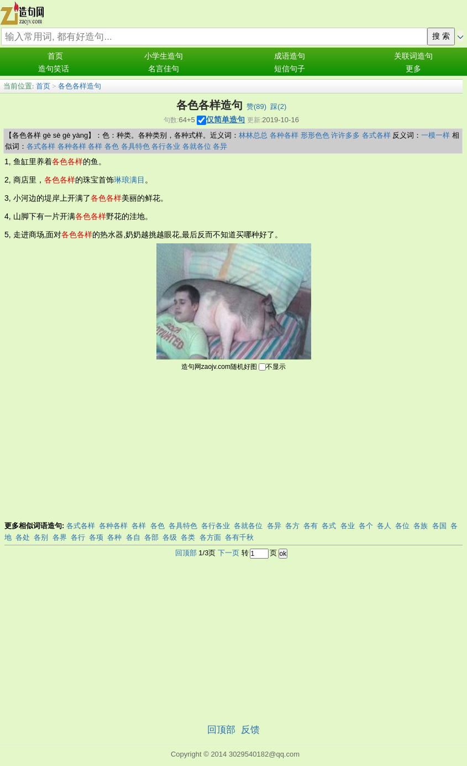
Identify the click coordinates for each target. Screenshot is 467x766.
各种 (114, 537)
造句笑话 (53, 69)
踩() (278, 106)
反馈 (250, 730)
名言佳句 (163, 69)
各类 (188, 537)
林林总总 (253, 135)
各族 (420, 526)
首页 (55, 56)
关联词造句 (413, 56)
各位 (402, 526)
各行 (78, 537)
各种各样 (284, 135)
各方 (292, 526)
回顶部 (186, 553)
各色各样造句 (79, 86)
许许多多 (345, 135)
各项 (96, 537)
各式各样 (376, 135)
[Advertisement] (234, 447)
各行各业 (165, 146)
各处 (22, 537)
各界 (60, 537)
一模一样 (435, 135)
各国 (439, 526)
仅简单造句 (225, 119)
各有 (310, 526)
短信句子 (289, 69)
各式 (329, 526)
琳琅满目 (129, 179)
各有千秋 (239, 537)
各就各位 (196, 146)
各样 (95, 146)
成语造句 (289, 56)
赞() (256, 106)
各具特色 (135, 146)
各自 (133, 537)
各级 (169, 537)
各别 (41, 537)
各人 (384, 526)
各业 (347, 526)
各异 (220, 146)
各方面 (210, 537)
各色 (111, 146)
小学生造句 (163, 56)
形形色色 (315, 135)
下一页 (228, 553)
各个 (366, 526)
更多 (413, 69)
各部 (151, 537)
